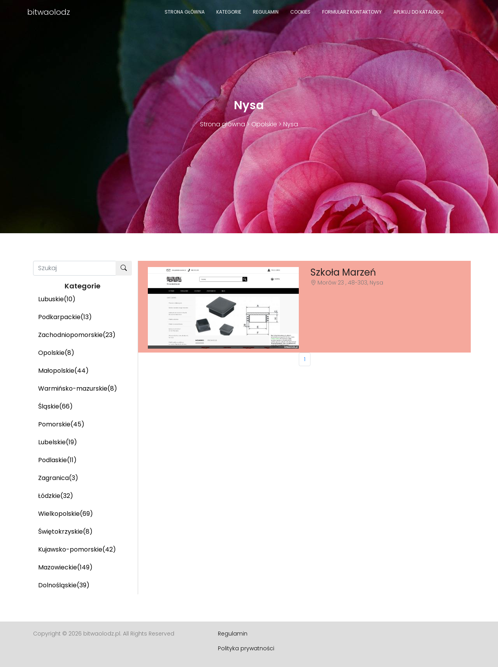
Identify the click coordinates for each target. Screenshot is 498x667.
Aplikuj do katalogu (418, 12)
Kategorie (228, 12)
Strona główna (185, 12)
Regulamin (266, 12)
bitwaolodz (48, 12)
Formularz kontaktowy (352, 12)
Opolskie (264, 124)
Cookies (300, 12)
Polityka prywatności (246, 648)
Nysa (290, 124)
